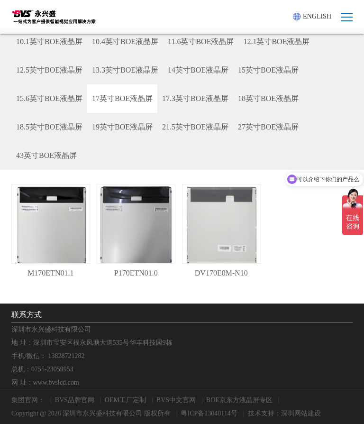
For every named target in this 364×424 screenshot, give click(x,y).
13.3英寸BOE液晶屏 (125, 70)
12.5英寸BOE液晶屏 (49, 70)
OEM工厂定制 (125, 400)
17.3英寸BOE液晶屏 (195, 98)
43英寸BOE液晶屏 (46, 155)
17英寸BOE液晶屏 (122, 98)
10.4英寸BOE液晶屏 (125, 41)
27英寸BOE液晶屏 (268, 127)
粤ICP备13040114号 (209, 413)
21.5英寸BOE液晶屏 (195, 127)
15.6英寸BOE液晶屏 (49, 98)
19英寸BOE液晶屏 (122, 127)
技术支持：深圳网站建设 (284, 413)
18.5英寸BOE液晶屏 (49, 127)
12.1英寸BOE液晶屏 (276, 41)
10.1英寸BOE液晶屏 (49, 41)
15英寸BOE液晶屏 (268, 70)
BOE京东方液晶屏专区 (239, 400)
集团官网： (28, 400)
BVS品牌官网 (74, 400)
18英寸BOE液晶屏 (268, 98)
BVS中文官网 (176, 400)
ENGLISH (312, 16)
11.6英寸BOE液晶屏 (201, 41)
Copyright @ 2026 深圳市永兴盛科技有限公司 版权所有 (91, 413)
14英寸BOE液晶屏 (198, 70)
